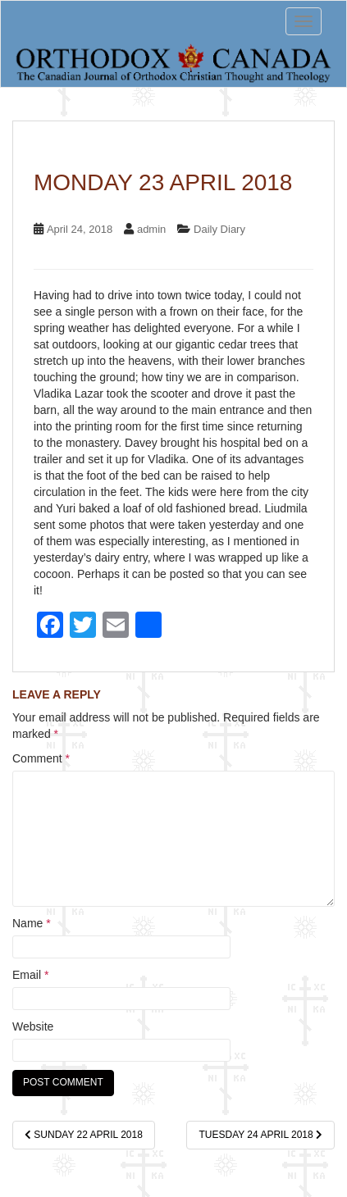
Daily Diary (219, 229)
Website (32, 1026)
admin (151, 229)
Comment (41, 758)
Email (30, 974)
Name (31, 923)
